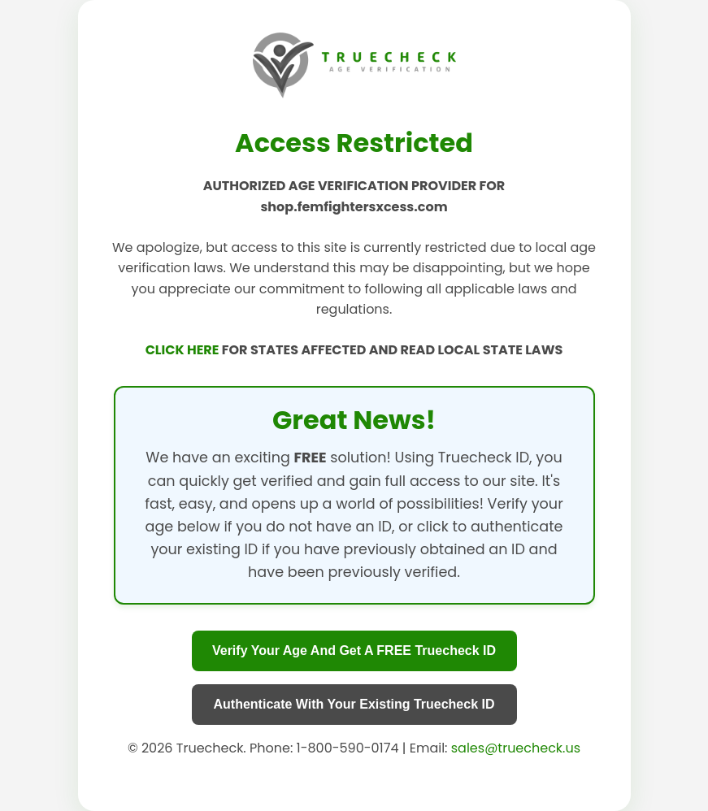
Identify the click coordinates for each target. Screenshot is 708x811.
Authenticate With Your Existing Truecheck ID (354, 704)
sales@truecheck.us (515, 748)
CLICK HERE (184, 349)
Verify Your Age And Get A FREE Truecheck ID (354, 650)
